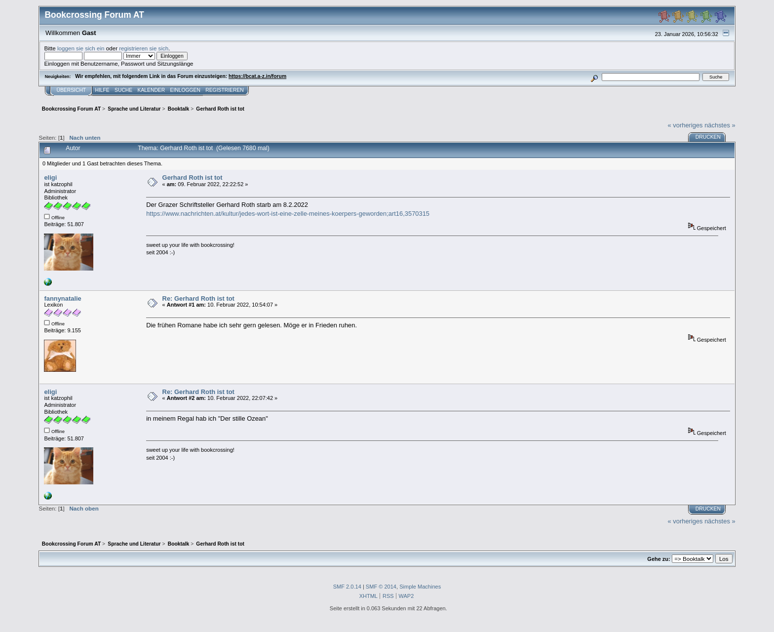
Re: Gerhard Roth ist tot (198, 298)
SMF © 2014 (381, 587)
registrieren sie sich (143, 48)
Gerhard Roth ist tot (192, 177)
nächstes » (719, 125)
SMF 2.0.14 (347, 587)
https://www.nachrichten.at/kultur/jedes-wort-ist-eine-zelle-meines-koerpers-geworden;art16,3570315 (287, 213)
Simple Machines (420, 587)
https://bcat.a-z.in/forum (257, 76)
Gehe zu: (658, 559)
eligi (50, 177)
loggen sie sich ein (81, 48)
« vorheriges (685, 125)
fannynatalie (62, 298)
